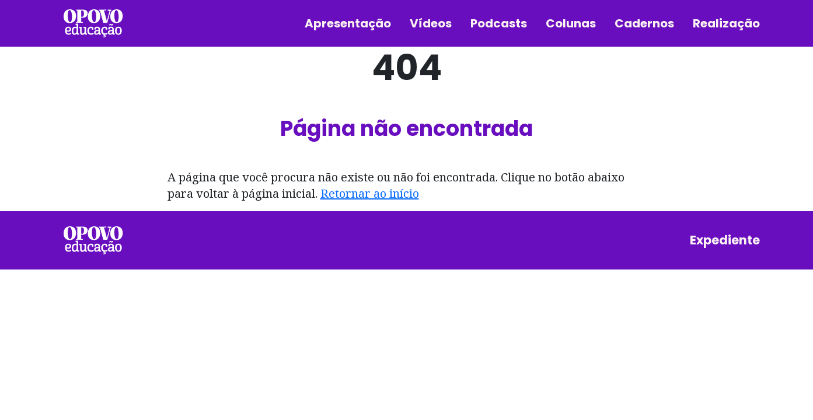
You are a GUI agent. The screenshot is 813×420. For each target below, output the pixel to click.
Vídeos (431, 23)
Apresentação (348, 23)
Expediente (725, 240)
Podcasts (498, 23)
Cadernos (644, 23)
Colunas (571, 23)
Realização (726, 23)
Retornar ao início (369, 193)
